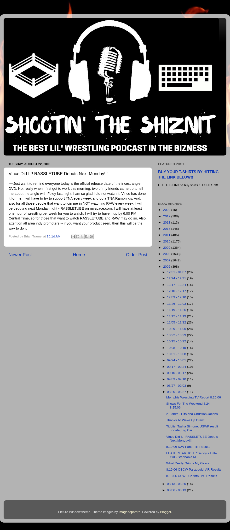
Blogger (165, 512)
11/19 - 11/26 (177, 310)
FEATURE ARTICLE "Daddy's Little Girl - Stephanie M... (191, 455)
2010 (167, 241)
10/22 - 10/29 (177, 335)
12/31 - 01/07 (177, 272)
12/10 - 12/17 (177, 291)
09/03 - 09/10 (177, 379)
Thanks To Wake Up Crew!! (186, 420)
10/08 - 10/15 (177, 348)
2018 (167, 222)
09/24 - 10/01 (177, 360)
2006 (167, 266)
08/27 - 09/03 (177, 385)
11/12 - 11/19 (177, 316)
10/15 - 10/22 (177, 341)
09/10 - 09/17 (177, 373)
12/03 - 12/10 (177, 297)
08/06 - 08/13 (177, 490)
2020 (167, 210)
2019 (167, 216)
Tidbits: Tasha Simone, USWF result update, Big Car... (192, 428)
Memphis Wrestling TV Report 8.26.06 (193, 397)
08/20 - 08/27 (177, 392)
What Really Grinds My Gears (187, 463)
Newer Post (20, 254)
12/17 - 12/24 (177, 285)
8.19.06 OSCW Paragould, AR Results (193, 469)
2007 (167, 260)
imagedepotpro (129, 512)
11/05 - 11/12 (177, 322)
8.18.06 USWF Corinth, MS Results (191, 476)
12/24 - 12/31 (177, 278)
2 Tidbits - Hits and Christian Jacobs (192, 414)
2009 (167, 247)
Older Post (136, 254)
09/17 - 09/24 (177, 367)
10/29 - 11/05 (177, 329)
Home (79, 254)
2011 (167, 235)
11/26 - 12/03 (177, 303)
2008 (167, 254)
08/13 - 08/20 (177, 484)
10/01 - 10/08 (177, 354)
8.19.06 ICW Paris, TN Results (188, 447)
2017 (167, 228)
